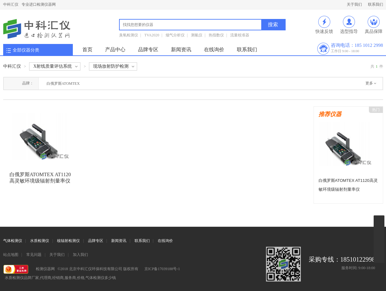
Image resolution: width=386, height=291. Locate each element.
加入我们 (80, 254)
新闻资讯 (181, 49)
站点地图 (10, 254)
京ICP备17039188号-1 (162, 269)
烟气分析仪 (175, 35)
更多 (369, 83)
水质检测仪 (39, 240)
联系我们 (375, 4)
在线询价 (214, 49)
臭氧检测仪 (128, 35)
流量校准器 (239, 35)
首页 (87, 49)
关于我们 (354, 4)
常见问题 (33, 254)
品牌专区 (148, 49)
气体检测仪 (12, 240)
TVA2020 (151, 35)
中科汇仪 (10, 4)
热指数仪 (216, 35)
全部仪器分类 (26, 50)
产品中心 (115, 49)
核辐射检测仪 (68, 240)
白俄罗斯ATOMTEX (63, 83)
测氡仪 (196, 35)
